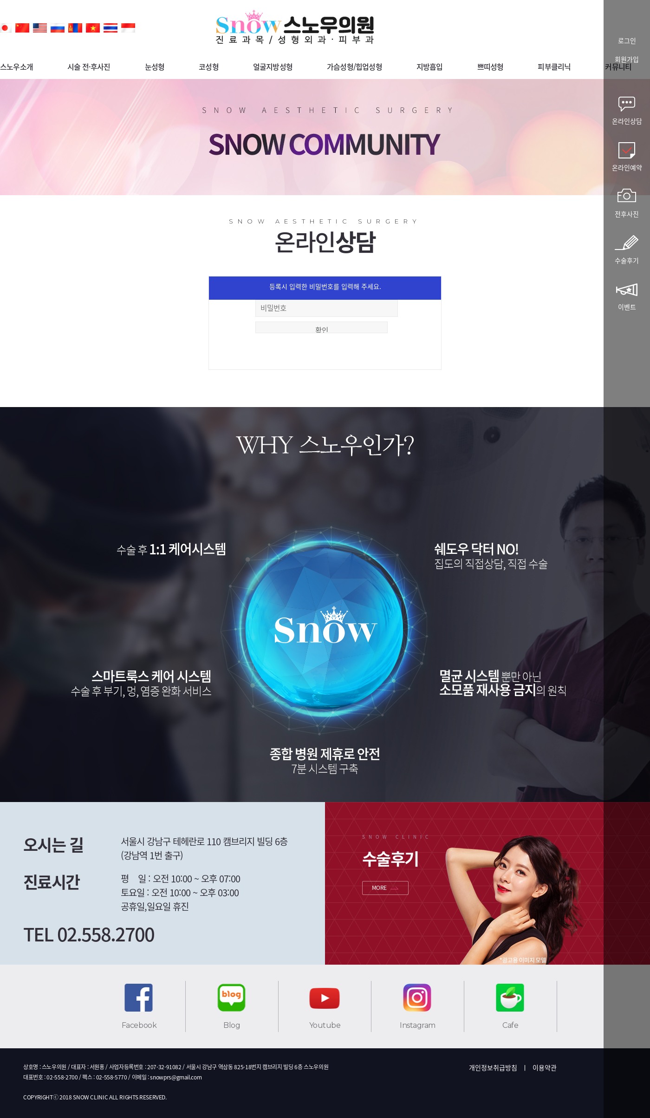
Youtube (325, 1025)
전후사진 (627, 213)
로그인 (627, 41)
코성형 (209, 66)
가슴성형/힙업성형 (354, 66)
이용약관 (545, 1067)
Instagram (418, 1025)
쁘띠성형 (490, 66)
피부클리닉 (554, 66)
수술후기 (627, 260)
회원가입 (627, 60)
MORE (379, 887)
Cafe (510, 1025)
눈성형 (155, 66)
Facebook (139, 1025)
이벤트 (627, 306)
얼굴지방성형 (272, 66)
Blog (231, 1025)
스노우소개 (16, 66)
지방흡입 (429, 66)
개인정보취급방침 (493, 1067)
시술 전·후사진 (88, 66)
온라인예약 (627, 167)
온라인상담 (627, 120)
